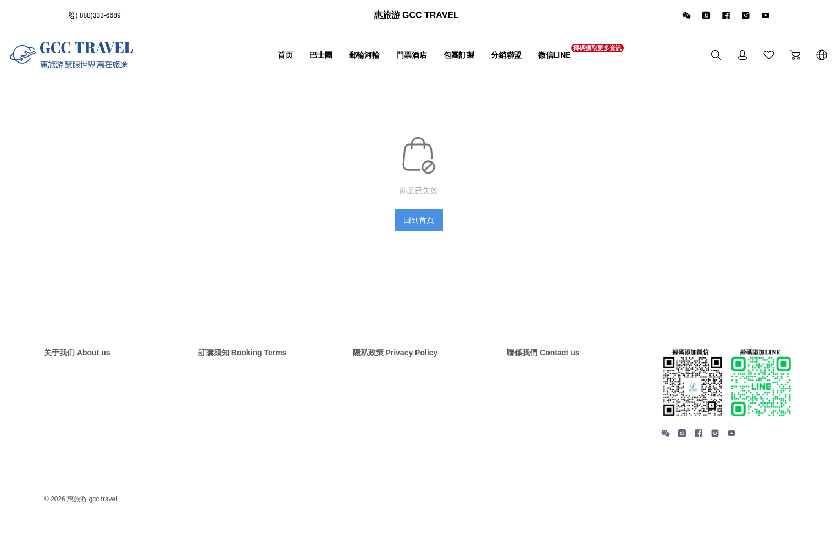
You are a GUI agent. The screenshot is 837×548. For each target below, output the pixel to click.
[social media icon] (665, 442)
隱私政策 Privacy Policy (401, 359)
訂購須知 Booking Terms (249, 359)
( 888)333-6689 (102, 17)
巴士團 (268, 59)
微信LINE (545, 59)
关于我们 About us (82, 359)
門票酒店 (375, 59)
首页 (227, 59)
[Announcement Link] (418, 17)
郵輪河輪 (319, 59)
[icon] (687, 17)
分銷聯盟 (487, 59)
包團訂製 (431, 59)
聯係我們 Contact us (548, 359)
